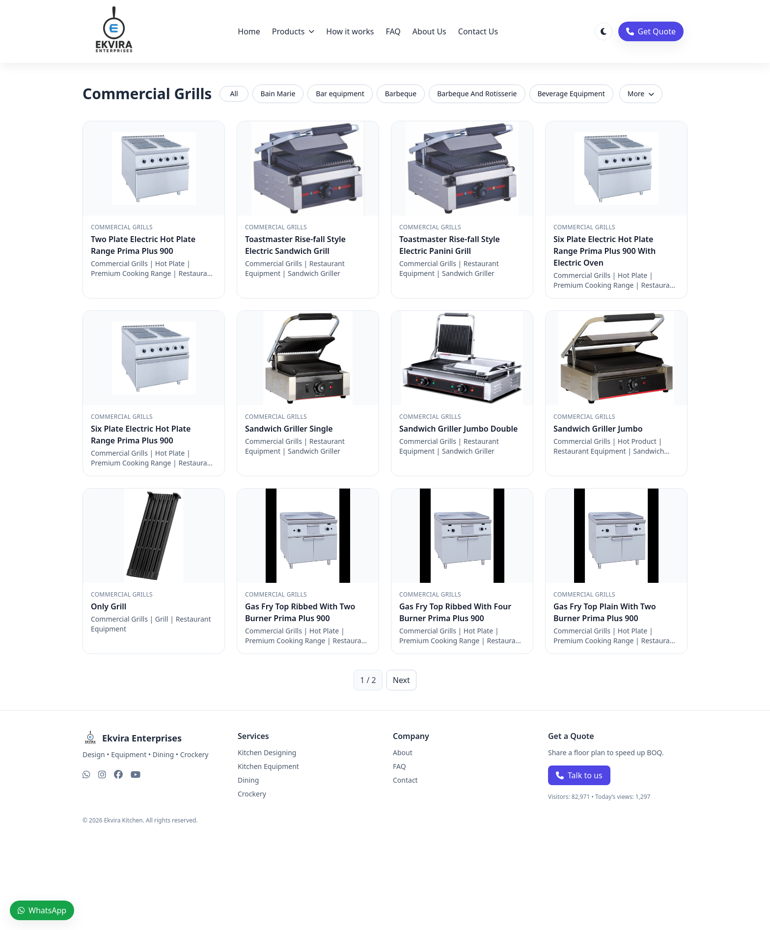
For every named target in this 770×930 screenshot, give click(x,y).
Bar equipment (340, 93)
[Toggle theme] (603, 31)
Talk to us (579, 775)
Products (293, 31)
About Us (429, 31)
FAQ (392, 31)
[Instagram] (102, 774)
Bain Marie (278, 93)
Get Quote (651, 31)
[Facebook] (118, 774)
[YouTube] (135, 774)
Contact (405, 780)
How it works (350, 31)
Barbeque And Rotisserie (477, 93)
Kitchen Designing (267, 752)
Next (401, 680)
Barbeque (400, 93)
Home (249, 31)
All (234, 93)
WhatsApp (42, 910)
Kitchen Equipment (268, 766)
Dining (248, 780)
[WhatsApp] (86, 774)
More (641, 93)
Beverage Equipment (571, 93)
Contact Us (478, 31)
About (402, 752)
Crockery (252, 793)
